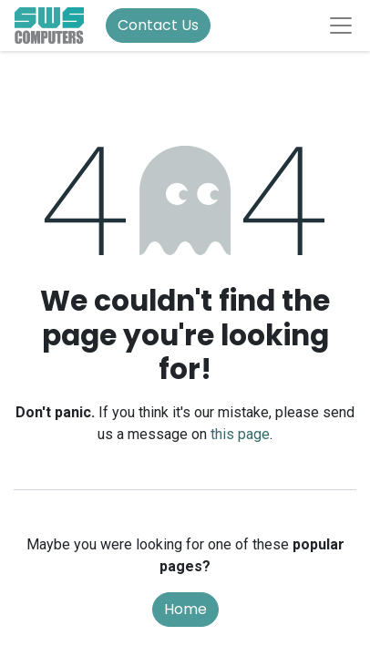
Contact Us (158, 25)
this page (240, 434)
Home (185, 609)
